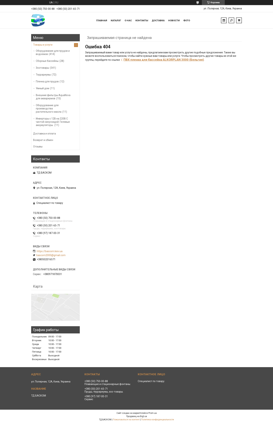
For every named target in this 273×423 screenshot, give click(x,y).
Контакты (141, 20)
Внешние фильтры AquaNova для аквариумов (53, 97)
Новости (174, 20)
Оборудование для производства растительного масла (48, 108)
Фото (186, 20)
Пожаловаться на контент (126, 419)
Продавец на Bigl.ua (136, 416)
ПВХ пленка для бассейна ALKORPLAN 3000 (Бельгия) (164, 59)
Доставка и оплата (44, 133)
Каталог (116, 20)
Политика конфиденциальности (157, 419)
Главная (101, 20)
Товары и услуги (42, 44)
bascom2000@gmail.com (51, 255)
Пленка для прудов (47, 81)
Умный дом (42, 88)
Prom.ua (152, 413)
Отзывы (37, 146)
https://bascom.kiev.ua (49, 251)
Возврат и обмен (43, 140)
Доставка (158, 20)
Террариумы (43, 74)
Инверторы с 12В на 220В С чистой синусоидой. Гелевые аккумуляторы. (53, 122)
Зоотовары (42, 67)
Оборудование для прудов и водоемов (53, 52)
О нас (128, 20)
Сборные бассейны (47, 60)
